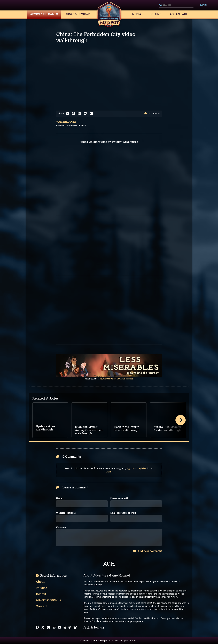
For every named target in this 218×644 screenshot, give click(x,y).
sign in (130, 468)
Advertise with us (48, 600)
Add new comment (147, 551)
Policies (41, 588)
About (40, 582)
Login (203, 5)
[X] (42, 627)
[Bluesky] (75, 627)
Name (59, 498)
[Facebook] (37, 627)
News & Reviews (78, 14)
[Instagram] (54, 627)
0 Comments (152, 113)
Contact (41, 606)
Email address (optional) (123, 512)
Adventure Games (44, 14)
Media (136, 14)
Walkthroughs (66, 121)
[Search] (176, 5)
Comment (61, 527)
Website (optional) (66, 512)
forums (109, 471)
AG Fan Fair (178, 14)
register (142, 468)
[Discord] (48, 627)
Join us (41, 594)
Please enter (119, 498)
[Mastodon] (69, 627)
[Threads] (65, 627)
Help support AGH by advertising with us (116, 379)
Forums (155, 14)
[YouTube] (59, 627)
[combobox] (176, 5)
